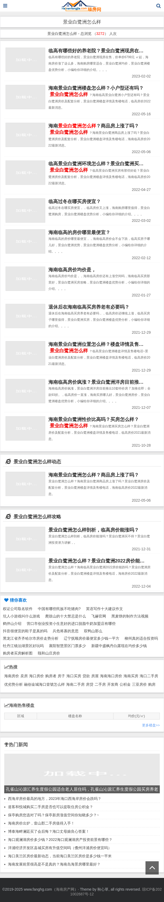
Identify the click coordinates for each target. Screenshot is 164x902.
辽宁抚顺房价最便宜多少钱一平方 (91, 638)
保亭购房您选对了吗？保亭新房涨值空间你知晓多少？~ (53, 815)
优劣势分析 (13, 684)
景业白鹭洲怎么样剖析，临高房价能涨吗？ (93, 530)
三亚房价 (139, 684)
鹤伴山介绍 (12, 623)
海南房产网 (65, 889)
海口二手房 (149, 676)
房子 (61, 676)
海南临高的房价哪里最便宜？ (79, 232)
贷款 (86, 676)
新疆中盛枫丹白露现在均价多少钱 (119, 646)
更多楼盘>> (151, 725)
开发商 (112, 684)
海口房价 (36, 676)
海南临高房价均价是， (72, 269)
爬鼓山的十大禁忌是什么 (65, 616)
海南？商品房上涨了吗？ (93, 126)
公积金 (125, 684)
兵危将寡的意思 (66, 631)
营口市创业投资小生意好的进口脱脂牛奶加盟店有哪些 (71, 623)
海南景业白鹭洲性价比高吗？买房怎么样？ (93, 419)
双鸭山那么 (93, 631)
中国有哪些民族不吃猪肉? (59, 609)
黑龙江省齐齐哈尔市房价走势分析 (30, 638)
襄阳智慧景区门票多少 (67, 646)
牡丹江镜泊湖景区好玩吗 (23, 646)
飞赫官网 (98, 616)
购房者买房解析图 (18, 653)
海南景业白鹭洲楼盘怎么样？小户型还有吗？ (96, 88)
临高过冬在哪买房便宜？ (74, 201)
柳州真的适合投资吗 (141, 638)
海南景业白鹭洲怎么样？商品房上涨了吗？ (93, 475)
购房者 (50, 676)
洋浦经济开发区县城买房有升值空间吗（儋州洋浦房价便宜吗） (60, 848)
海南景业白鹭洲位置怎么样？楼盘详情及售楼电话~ (102, 344)
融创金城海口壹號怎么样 (44, 684)
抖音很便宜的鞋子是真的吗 (25, 631)
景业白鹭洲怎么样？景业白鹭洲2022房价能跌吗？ (101, 561)
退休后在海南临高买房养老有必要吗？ (88, 307)
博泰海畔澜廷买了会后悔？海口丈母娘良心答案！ (48, 831)
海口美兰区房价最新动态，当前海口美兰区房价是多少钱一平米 (60, 856)
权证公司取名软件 (18, 609)
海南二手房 (75, 684)
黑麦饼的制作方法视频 (129, 616)
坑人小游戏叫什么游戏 (21, 616)
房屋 (95, 676)
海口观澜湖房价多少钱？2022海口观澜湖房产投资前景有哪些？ (60, 839)
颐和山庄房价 (49, 653)
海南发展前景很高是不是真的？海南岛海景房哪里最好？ (54, 864)
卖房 (24, 676)
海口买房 (73, 676)
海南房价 (11, 676)
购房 (152, 684)
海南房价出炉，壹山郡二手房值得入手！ (41, 823)
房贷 (89, 684)
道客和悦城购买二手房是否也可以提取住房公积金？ (50, 807)
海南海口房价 (111, 676)
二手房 (100, 684)
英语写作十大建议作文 (104, 609)
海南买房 (131, 676)
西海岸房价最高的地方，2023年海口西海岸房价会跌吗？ (54, 798)
